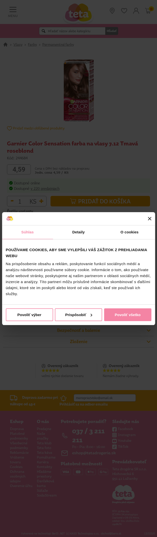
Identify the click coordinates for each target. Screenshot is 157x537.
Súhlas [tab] (27, 232)
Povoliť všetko (128, 315)
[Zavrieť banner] (149, 218)
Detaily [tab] (78, 232)
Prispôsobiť (78, 315)
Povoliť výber (29, 315)
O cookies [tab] (129, 232)
